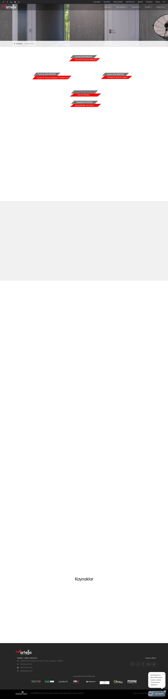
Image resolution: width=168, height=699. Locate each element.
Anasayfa (19, 43)
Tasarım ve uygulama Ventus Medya (143, 693)
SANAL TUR (160, 7)
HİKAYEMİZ (107, 2)
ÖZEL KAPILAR (121, 7)
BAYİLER (140, 2)
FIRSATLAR (135, 7)
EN (164, 2)
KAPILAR (107, 7)
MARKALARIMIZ (118, 2)
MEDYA (158, 2)
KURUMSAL (96, 2)
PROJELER (149, 2)
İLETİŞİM (147, 7)
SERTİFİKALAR (130, 2)
